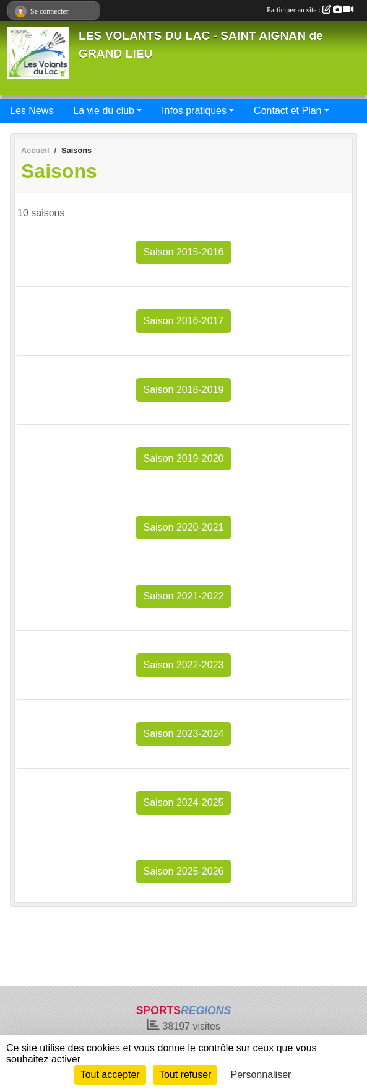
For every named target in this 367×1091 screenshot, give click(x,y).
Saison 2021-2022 (184, 596)
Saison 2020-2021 (184, 527)
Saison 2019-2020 (184, 458)
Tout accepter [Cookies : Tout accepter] (110, 1074)
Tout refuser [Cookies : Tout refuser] (185, 1074)
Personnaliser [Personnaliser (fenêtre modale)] (261, 1074)
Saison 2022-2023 (184, 665)
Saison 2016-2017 (184, 321)
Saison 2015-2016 (184, 252)
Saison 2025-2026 (184, 871)
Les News (31, 110)
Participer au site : (310, 10)
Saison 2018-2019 (184, 389)
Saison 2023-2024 (184, 733)
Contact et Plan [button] (287, 110)
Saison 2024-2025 (184, 802)
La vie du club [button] (103, 110)
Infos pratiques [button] (194, 110)
